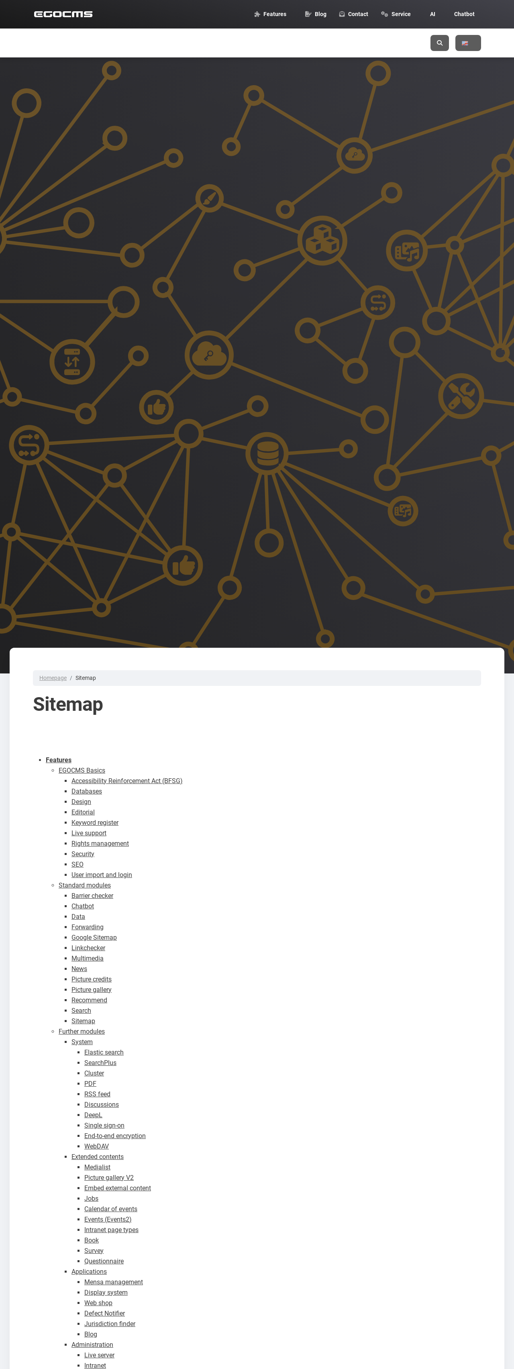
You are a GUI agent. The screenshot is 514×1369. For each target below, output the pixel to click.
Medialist (97, 1167)
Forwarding (87, 927)
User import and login (101, 875)
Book (91, 1240)
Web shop (98, 1303)
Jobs (91, 1198)
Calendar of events (110, 1209)
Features (58, 760)
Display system (106, 1292)
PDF (90, 1083)
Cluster (94, 1073)
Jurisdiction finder (109, 1324)
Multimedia (87, 958)
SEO (77, 864)
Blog (90, 1334)
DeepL (93, 1115)
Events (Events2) (108, 1219)
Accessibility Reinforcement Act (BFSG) (127, 781)
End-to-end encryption (115, 1136)
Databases (86, 791)
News (79, 969)
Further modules (82, 1031)
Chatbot (82, 906)
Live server (99, 1355)
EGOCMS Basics (82, 770)
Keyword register (94, 822)
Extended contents (97, 1157)
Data (78, 916)
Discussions (101, 1104)
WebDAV (96, 1146)
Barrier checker (92, 896)
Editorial (83, 812)
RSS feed (97, 1094)
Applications (89, 1271)
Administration (92, 1345)
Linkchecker (88, 948)
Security (82, 854)
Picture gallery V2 (109, 1177)
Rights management (100, 843)
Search (81, 1010)
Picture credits (91, 979)
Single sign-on (104, 1125)
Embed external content (117, 1188)
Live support (88, 833)
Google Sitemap (94, 937)
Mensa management (113, 1282)
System (82, 1042)
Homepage (53, 678)
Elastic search (104, 1052)
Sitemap (83, 1021)
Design (81, 802)
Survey (94, 1251)
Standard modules (85, 885)
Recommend (89, 1000)
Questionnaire (104, 1261)
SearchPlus (100, 1063)
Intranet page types (111, 1230)
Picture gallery (91, 990)
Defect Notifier (104, 1313)
